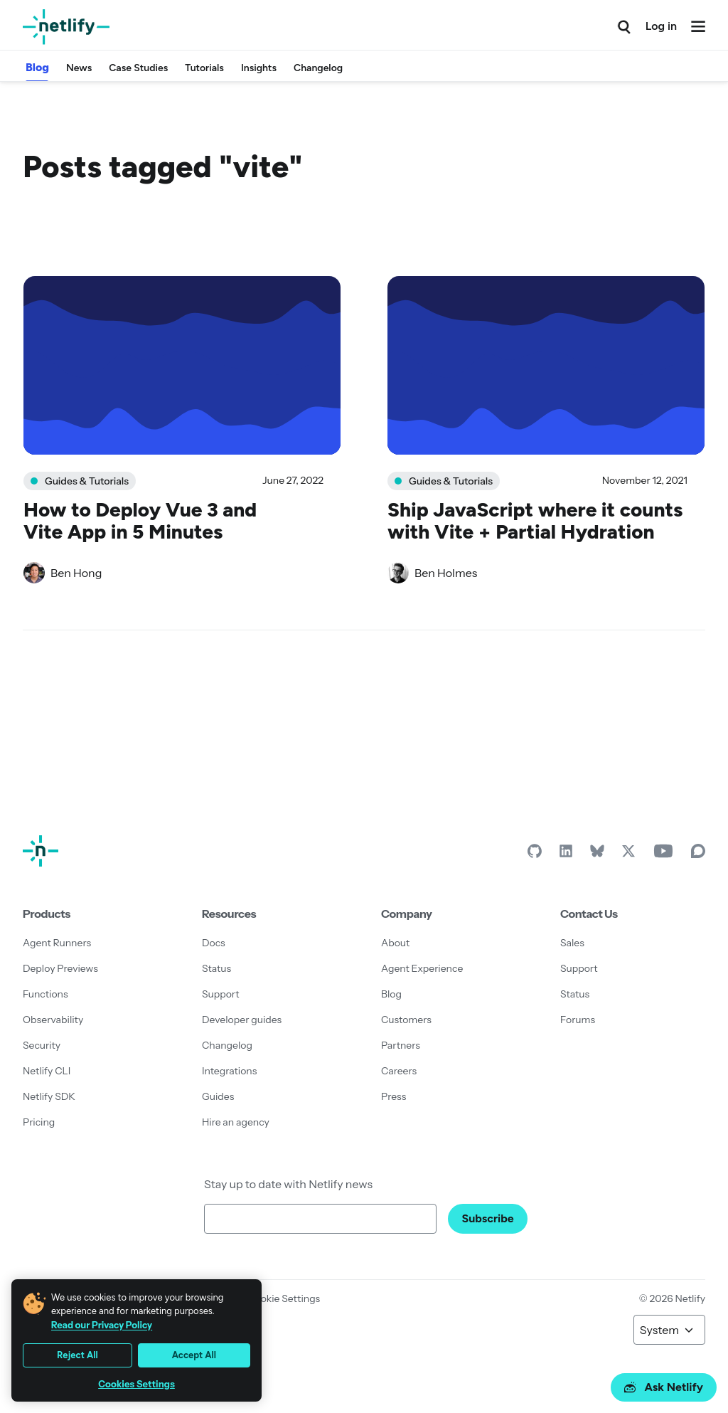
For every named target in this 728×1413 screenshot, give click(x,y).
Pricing (39, 1122)
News (79, 68)
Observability (53, 1019)
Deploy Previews (60, 968)
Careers (399, 1070)
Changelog (318, 68)
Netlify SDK (49, 1096)
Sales (572, 942)
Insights (259, 68)
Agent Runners (57, 942)
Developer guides (242, 1019)
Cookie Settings (283, 1298)
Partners (400, 1045)
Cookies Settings (136, 1384)
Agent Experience (422, 968)
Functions (45, 994)
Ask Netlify (663, 1387)
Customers (406, 1019)
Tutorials (204, 68)
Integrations (229, 1070)
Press (393, 1096)
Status (216, 968)
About (395, 942)
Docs (213, 942)
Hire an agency (235, 1122)
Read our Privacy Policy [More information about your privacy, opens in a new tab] (101, 1324)
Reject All (77, 1355)
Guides (218, 1096)
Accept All (194, 1355)
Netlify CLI (46, 1070)
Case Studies (138, 68)
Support (221, 994)
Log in (661, 26)
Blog (37, 67)
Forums (577, 1019)
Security (41, 1045)
